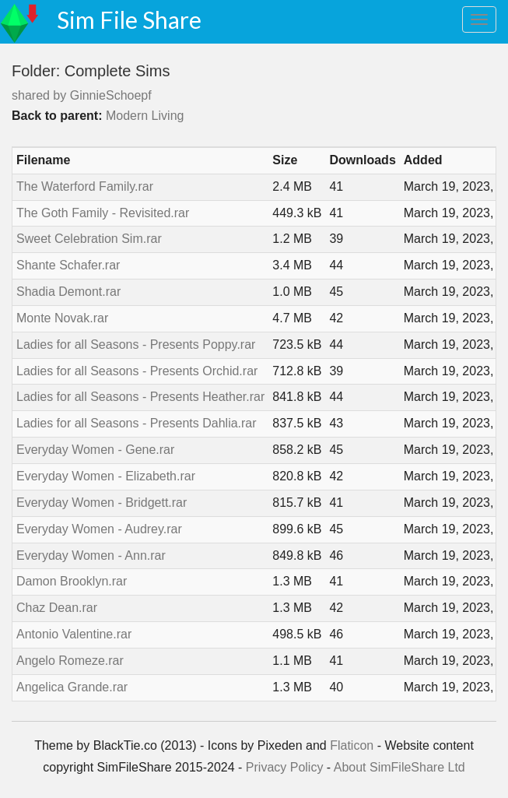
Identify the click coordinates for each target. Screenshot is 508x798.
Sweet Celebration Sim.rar (89, 238)
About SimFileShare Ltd (399, 767)
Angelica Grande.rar (72, 687)
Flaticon (351, 745)
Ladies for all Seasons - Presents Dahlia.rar (136, 423)
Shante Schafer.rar (68, 265)
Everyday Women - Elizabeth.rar (105, 476)
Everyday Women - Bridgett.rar (101, 502)
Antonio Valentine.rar (73, 634)
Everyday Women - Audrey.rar (99, 529)
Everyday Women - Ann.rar (91, 555)
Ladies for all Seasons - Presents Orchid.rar (137, 371)
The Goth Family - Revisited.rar (102, 213)
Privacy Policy (285, 767)
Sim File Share (129, 19)
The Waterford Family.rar (84, 186)
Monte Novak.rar (62, 318)
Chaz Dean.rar (56, 607)
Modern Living (145, 115)
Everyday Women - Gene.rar (95, 449)
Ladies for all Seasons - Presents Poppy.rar (135, 344)
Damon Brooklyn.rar (71, 581)
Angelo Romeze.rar (70, 660)
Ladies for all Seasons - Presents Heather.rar (140, 396)
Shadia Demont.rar (68, 291)
